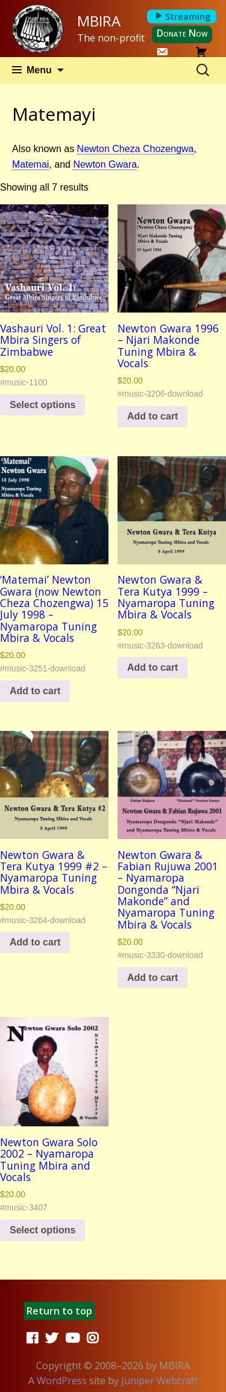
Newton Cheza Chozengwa (135, 149)
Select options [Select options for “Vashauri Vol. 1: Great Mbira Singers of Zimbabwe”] (42, 405)
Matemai (30, 164)
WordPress (62, 1380)
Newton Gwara (105, 164)
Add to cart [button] (152, 416)
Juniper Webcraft (159, 1380)
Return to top (59, 1310)
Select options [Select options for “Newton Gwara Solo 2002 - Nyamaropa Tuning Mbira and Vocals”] (42, 1230)
